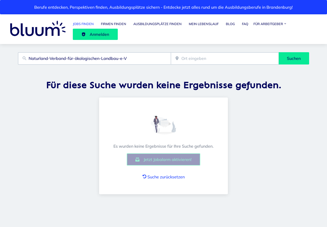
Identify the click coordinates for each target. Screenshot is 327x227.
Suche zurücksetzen (164, 176)
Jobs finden (83, 24)
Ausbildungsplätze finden (157, 24)
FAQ (245, 24)
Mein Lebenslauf (204, 24)
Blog (230, 24)
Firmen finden (113, 24)
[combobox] (94, 58)
